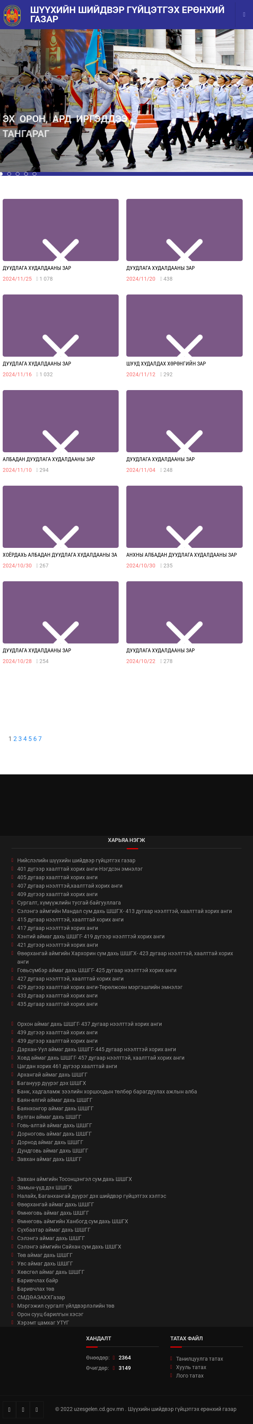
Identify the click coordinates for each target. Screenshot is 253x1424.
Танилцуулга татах (199, 1359)
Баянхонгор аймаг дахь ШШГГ (55, 1108)
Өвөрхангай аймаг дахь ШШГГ (55, 1204)
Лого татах (190, 1376)
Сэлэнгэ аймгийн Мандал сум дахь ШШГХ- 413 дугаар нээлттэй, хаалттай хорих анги (124, 911)
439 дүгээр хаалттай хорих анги (57, 1032)
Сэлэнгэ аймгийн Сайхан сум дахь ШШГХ (69, 1247)
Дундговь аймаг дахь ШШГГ (52, 1151)
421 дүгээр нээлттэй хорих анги (57, 945)
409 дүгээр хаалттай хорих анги (57, 894)
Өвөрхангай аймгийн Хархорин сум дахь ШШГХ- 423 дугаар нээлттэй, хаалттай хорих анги (125, 957)
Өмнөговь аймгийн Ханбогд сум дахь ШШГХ (72, 1221)
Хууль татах (191, 1367)
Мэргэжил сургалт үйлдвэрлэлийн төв (65, 1306)
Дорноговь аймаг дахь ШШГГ (54, 1134)
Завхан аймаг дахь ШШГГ (49, 1159)
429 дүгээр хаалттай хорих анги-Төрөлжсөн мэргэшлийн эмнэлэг (100, 987)
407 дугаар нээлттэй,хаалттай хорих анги (69, 886)
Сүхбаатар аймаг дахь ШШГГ (54, 1230)
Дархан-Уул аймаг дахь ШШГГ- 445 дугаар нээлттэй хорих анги (96, 1049)
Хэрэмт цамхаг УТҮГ (43, 1323)
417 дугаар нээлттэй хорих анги (57, 928)
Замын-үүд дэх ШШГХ (44, 1187)
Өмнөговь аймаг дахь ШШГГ (53, 1213)
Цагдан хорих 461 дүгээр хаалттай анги (67, 1066)
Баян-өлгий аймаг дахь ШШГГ (55, 1100)
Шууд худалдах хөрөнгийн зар (166, 364)
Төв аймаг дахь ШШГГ (45, 1255)
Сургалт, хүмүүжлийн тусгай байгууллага (69, 903)
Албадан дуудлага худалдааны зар (49, 459)
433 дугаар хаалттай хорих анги (57, 995)
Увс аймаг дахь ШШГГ (45, 1263)
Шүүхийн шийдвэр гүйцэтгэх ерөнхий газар (127, 15)
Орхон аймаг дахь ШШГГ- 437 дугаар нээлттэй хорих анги (89, 1024)
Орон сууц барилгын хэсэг (50, 1314)
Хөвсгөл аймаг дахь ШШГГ (51, 1272)
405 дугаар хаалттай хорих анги (57, 877)
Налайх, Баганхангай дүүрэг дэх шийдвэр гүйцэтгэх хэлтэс (91, 1196)
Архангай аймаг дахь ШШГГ (52, 1075)
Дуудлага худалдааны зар (37, 268)
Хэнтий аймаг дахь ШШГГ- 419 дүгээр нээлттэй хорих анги (91, 936)
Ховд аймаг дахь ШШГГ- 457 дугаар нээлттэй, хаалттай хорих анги (100, 1058)
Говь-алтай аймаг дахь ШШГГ (54, 1125)
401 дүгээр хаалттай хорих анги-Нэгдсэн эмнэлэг (80, 869)
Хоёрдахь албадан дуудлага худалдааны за (60, 555)
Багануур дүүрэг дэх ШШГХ (51, 1083)
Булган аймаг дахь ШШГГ (49, 1117)
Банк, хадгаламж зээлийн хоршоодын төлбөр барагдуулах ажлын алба (107, 1091)
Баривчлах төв (35, 1289)
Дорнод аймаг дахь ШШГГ (50, 1142)
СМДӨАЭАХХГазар (41, 1297)
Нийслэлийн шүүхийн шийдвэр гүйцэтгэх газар (76, 860)
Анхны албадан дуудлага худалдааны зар (181, 555)
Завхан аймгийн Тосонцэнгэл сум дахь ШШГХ (74, 1179)
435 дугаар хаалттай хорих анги (57, 1004)
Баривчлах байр (37, 1280)
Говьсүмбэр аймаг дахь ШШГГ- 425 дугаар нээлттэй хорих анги (96, 970)
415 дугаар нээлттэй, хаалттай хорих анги (70, 919)
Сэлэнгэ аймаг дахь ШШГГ (51, 1238)
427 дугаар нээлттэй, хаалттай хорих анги (70, 979)
